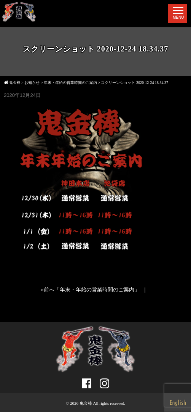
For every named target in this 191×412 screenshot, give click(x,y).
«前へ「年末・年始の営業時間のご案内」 (90, 290)
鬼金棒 (86, 403)
